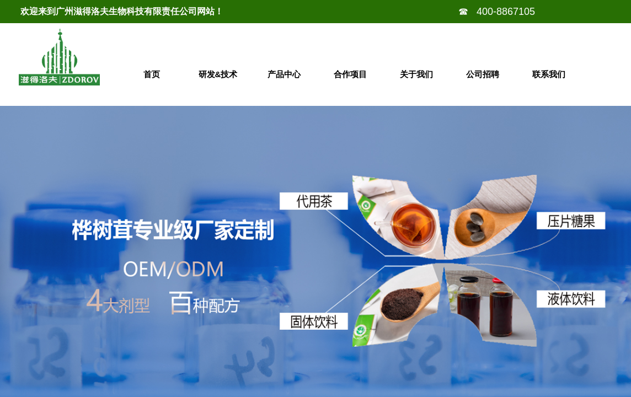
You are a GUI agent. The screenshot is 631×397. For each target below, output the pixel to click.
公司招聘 (482, 74)
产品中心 (284, 74)
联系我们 (548, 74)
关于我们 (416, 74)
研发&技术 (218, 74)
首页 (151, 74)
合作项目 (350, 74)
